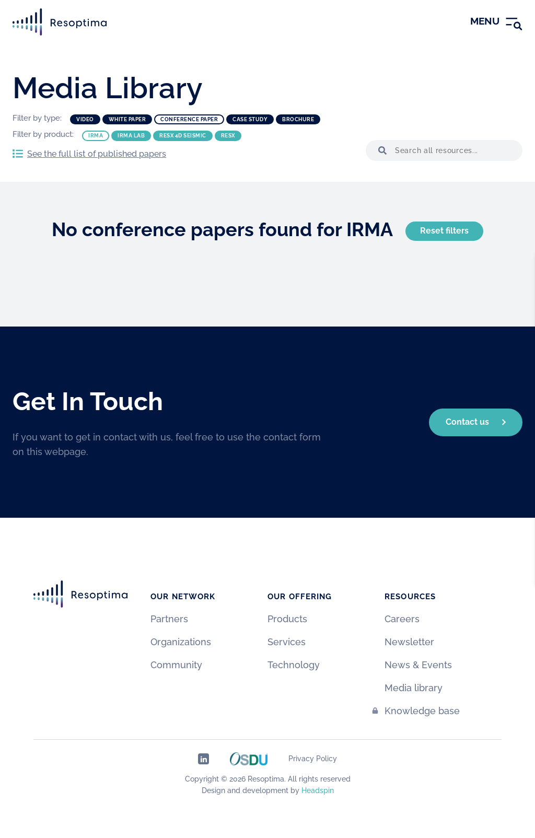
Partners (169, 618)
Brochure (298, 119)
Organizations (180, 641)
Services (287, 641)
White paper (127, 119)
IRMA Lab (131, 135)
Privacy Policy (312, 758)
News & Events (418, 664)
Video (85, 119)
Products (287, 618)
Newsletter (409, 641)
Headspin (317, 790)
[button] (380, 150)
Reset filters (444, 231)
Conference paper (189, 119)
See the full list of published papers (96, 154)
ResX (228, 135)
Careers (402, 618)
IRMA (95, 135)
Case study (250, 119)
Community (176, 664)
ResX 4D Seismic (182, 135)
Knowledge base (422, 710)
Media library (414, 687)
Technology (294, 664)
